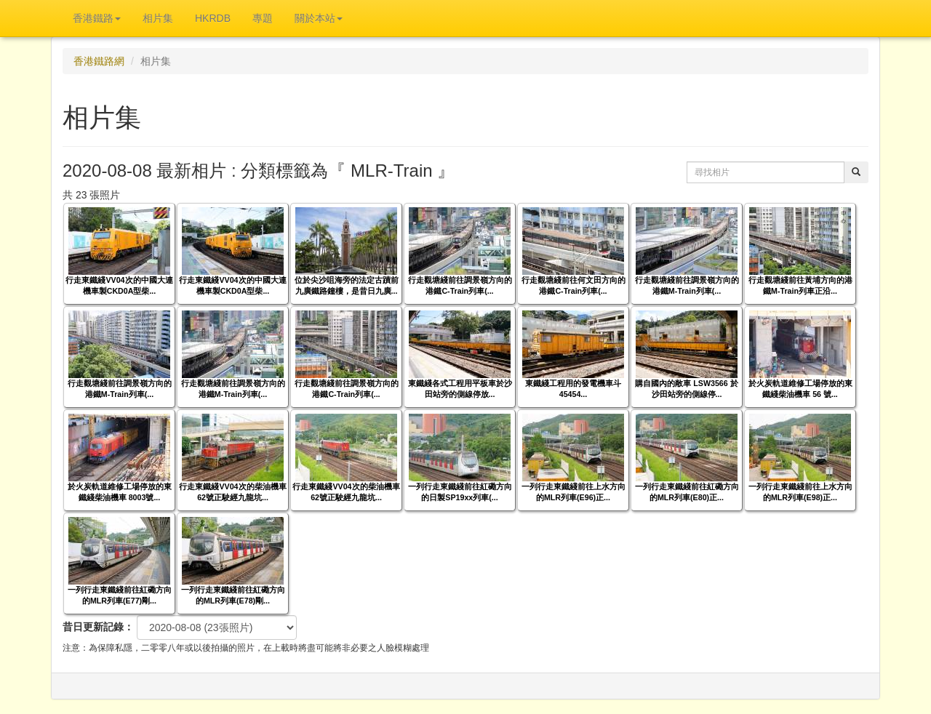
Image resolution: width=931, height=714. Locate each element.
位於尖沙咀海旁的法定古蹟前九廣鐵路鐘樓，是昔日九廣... (347, 285)
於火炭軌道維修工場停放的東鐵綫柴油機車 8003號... (120, 492)
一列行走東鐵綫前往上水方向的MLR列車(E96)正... (574, 492)
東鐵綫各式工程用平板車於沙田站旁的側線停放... (460, 388)
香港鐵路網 (98, 61)
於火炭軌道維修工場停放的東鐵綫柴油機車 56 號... (800, 388)
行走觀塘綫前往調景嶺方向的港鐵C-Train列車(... (460, 285)
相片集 (158, 18)
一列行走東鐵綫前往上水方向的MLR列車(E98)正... (800, 492)
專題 (262, 18)
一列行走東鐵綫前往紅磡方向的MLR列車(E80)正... (687, 492)
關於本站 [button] (319, 18)
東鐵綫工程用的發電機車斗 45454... (573, 388)
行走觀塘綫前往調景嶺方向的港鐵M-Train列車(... (687, 285)
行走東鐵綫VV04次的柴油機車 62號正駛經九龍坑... (232, 492)
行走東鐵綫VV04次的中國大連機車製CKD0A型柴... (118, 285)
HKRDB (213, 18)
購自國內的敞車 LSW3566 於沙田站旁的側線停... (686, 388)
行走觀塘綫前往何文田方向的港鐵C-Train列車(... (574, 285)
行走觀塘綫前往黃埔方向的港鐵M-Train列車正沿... (800, 285)
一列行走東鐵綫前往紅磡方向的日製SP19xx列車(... (460, 492)
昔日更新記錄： (98, 627)
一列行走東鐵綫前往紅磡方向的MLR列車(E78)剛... (233, 595)
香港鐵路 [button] (97, 18)
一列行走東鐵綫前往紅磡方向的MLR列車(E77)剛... (120, 595)
